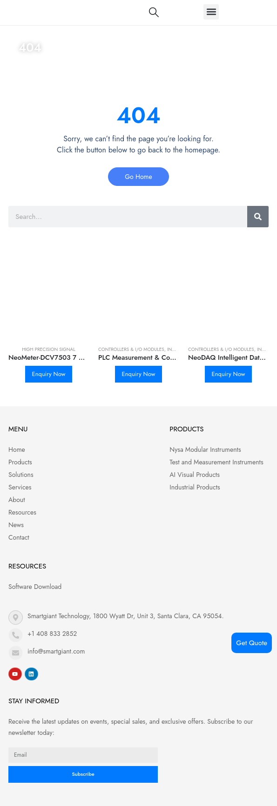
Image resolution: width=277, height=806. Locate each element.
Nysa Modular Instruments (205, 449)
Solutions (21, 474)
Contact (18, 537)
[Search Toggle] (154, 12)
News (16, 524)
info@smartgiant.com (56, 651)
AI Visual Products (194, 474)
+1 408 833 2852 (52, 633)
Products (20, 462)
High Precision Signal (48, 349)
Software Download (34, 586)
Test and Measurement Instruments (216, 462)
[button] (211, 12)
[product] (48, 298)
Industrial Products (194, 487)
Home (28, 69)
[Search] (258, 216)
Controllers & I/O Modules (131, 349)
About (16, 499)
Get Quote (251, 643)
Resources (22, 512)
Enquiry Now (49, 374)
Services (19, 487)
